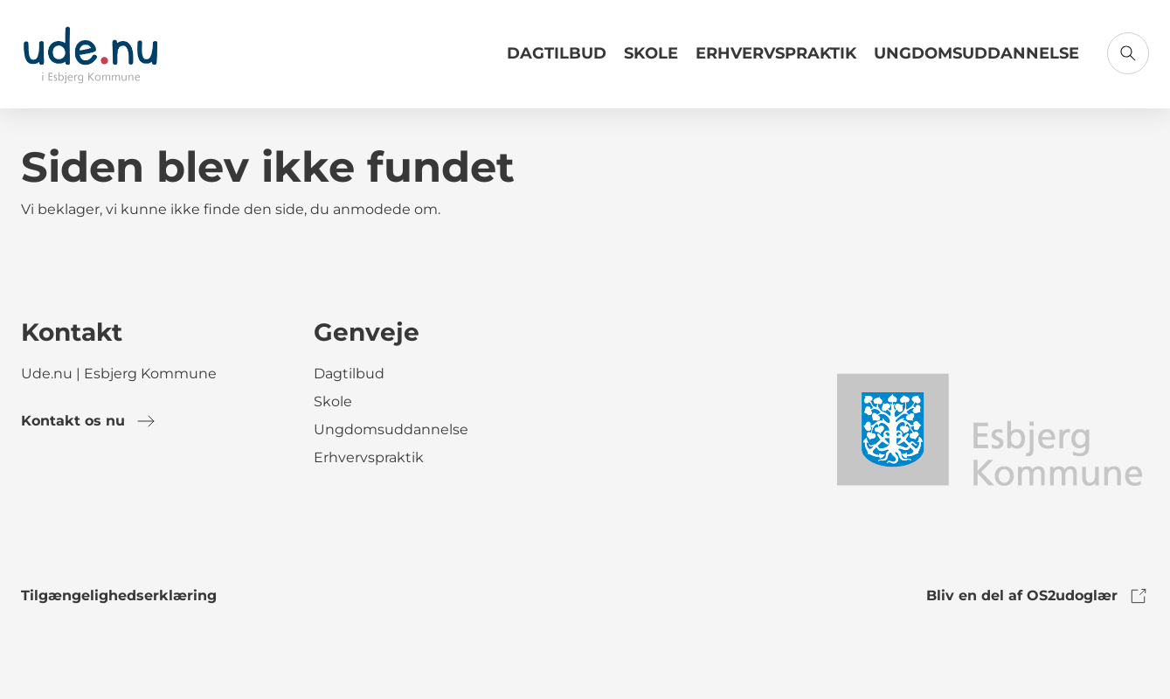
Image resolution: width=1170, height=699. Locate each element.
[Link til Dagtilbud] (556, 60)
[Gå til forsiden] (90, 54)
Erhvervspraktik (776, 53)
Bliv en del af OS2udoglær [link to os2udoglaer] (1037, 595)
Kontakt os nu (88, 421)
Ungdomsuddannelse (976, 53)
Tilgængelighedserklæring (119, 595)
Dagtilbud (556, 53)
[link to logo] (988, 428)
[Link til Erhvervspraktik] (776, 60)
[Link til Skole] (651, 60)
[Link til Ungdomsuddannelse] (976, 60)
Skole (651, 53)
